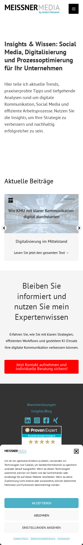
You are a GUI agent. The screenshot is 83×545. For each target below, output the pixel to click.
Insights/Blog (41, 411)
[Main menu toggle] (74, 9)
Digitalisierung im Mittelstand (41, 241)
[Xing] (55, 420)
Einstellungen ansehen (41, 527)
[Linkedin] (27, 420)
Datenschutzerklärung (43, 538)
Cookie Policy (20, 538)
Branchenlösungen (41, 404)
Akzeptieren (41, 503)
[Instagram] (37, 420)
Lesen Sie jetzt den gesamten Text (41, 253)
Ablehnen (41, 515)
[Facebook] (46, 420)
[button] (76, 451)
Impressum (64, 538)
